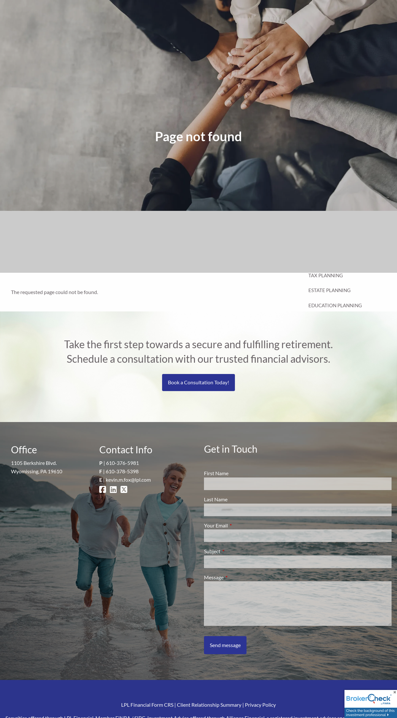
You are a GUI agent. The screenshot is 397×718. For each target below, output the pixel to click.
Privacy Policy (260, 705)
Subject (235, 551)
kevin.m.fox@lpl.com (128, 480)
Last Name (216, 499)
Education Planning (335, 305)
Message (237, 577)
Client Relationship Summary (209, 705)
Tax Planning (325, 275)
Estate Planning (329, 290)
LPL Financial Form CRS (147, 705)
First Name (216, 473)
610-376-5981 (122, 463)
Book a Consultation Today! (198, 382)
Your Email (239, 525)
